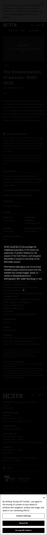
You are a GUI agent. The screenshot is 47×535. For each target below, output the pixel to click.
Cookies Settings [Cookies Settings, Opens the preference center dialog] (23, 516)
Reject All (23, 524)
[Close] (44, 498)
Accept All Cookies (23, 531)
